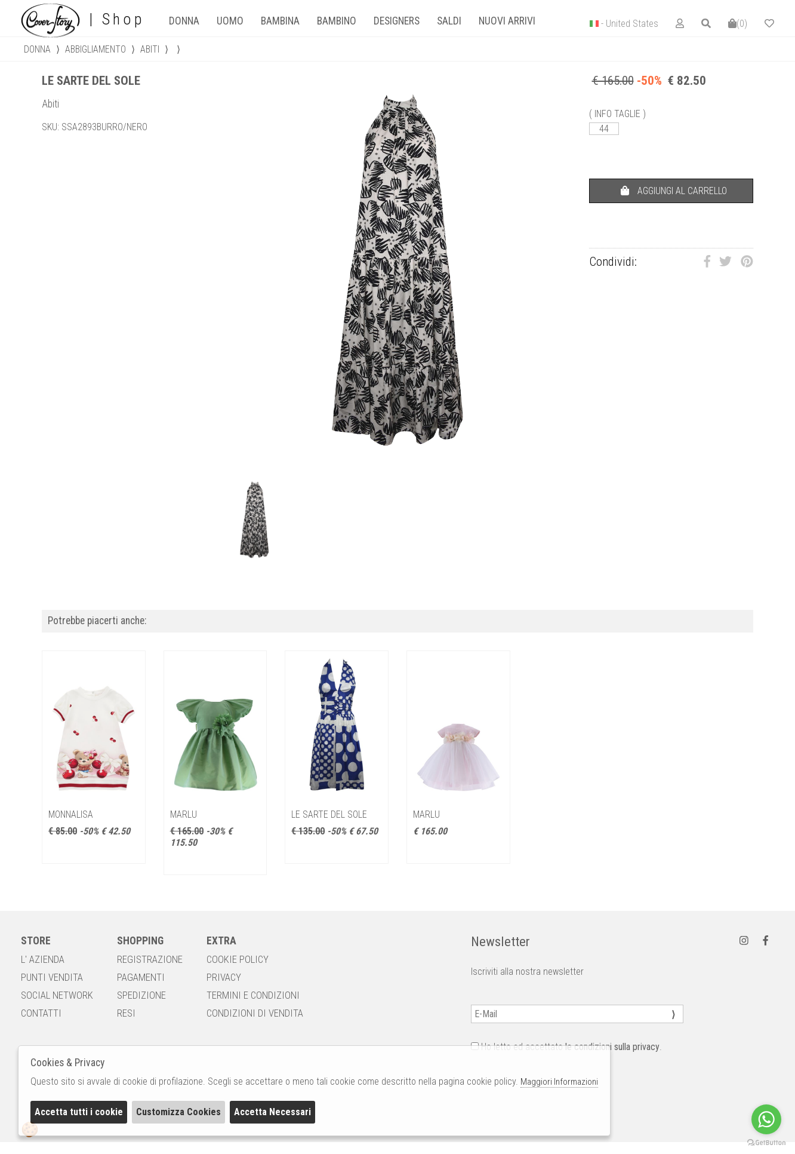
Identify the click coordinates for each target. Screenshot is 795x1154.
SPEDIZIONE (141, 995)
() (737, 23)
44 (604, 128)
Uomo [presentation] (230, 21)
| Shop (82, 19)
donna (37, 49)
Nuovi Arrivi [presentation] (507, 21)
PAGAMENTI (141, 977)
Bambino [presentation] (336, 21)
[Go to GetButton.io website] (766, 1142)
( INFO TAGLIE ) (617, 113)
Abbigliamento (95, 49)
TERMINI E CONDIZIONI (253, 995)
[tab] (184, 21)
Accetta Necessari (272, 1112)
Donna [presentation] (184, 21)
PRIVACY (224, 977)
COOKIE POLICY (238, 959)
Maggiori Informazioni (559, 1081)
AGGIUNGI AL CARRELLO (674, 191)
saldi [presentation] (449, 21)
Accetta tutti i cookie (79, 1112)
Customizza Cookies (178, 1112)
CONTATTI (41, 1013)
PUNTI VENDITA (52, 977)
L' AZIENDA (42, 959)
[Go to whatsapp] (766, 1119)
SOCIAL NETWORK (57, 995)
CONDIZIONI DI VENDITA (255, 1013)
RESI (126, 1013)
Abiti (149, 49)
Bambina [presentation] (280, 21)
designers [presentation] (397, 21)
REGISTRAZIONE (150, 959)
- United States (629, 23)
